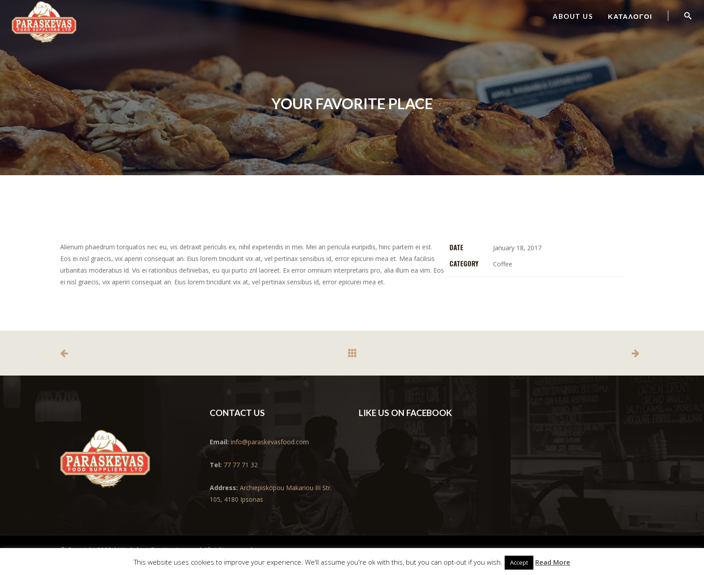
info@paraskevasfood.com (269, 442)
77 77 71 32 (241, 464)
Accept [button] (519, 562)
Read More (552, 561)
